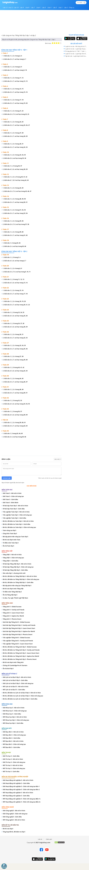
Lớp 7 (33, 8)
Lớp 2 (60, 8)
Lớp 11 (10, 8)
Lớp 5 (44, 8)
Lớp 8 (27, 8)
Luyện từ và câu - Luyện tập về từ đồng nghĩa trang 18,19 (76, 53)
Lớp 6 (38, 8)
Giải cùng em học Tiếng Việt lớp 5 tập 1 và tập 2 (19, 35)
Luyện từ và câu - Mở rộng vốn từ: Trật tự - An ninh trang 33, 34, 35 (76, 46)
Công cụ (71, 8)
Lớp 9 (22, 8)
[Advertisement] (31, 446)
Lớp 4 (49, 8)
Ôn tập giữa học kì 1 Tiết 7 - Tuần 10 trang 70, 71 (76, 51)
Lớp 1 (66, 8)
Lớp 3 (55, 8)
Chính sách (49, 839)
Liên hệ (40, 839)
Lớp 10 (16, 8)
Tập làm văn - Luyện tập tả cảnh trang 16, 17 (76, 56)
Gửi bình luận (6, 478)
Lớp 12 (5, 8)
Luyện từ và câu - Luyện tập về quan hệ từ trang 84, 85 (76, 49)
